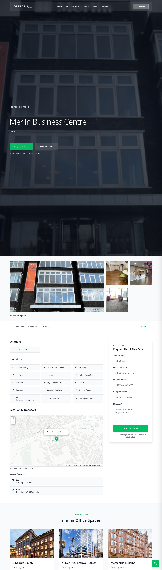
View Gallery (46, 146)
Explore (140, 6)
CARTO (99, 465)
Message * (117, 404)
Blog (95, 6)
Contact (104, 6)
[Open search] (155, 563)
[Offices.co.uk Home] (23, 6)
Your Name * (118, 355)
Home (59, 6)
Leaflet (69, 465)
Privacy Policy (130, 437)
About (86, 6)
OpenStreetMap (80, 465)
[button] (56, 439)
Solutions (20, 326)
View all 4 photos (18, 315)
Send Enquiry (130, 428)
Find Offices (72, 6)
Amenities (32, 326)
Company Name (120, 392)
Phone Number (119, 379)
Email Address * (120, 367)
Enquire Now (21, 146)
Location (45, 326)
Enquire (143, 326)
